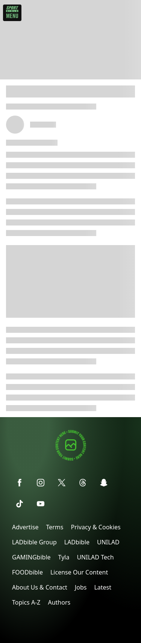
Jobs (81, 587)
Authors (59, 602)
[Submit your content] (70, 459)
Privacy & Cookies (95, 527)
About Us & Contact (39, 587)
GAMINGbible (31, 557)
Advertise (25, 527)
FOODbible (27, 572)
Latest (102, 587)
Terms (54, 527)
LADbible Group (34, 542)
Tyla (64, 557)
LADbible (76, 542)
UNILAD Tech (95, 557)
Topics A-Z (26, 602)
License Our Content (79, 572)
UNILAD (108, 542)
